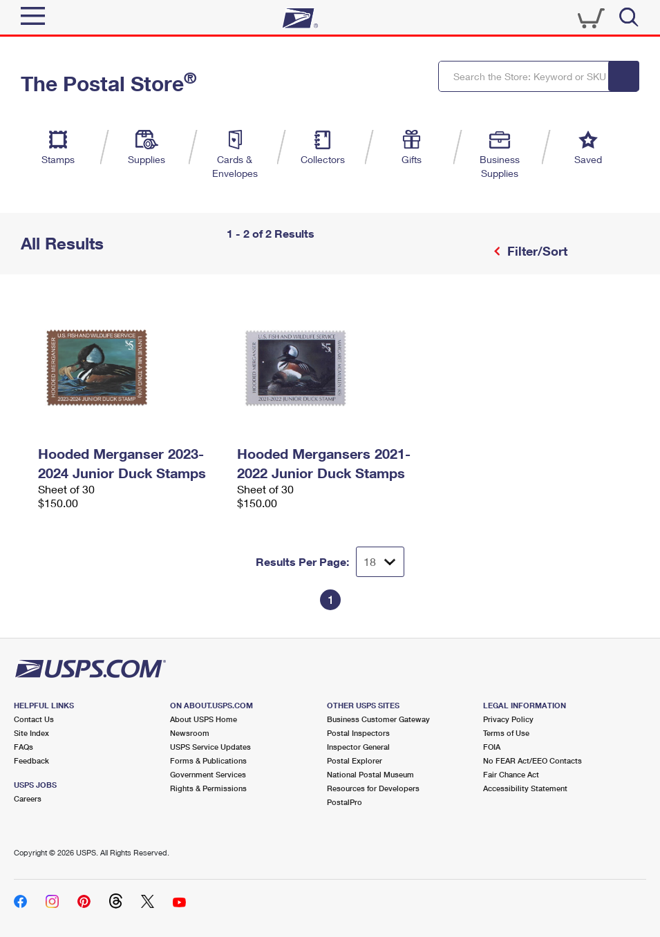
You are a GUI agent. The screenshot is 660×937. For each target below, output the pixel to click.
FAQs (23, 746)
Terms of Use (506, 732)
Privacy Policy (508, 718)
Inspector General (358, 746)
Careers (27, 798)
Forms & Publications (208, 760)
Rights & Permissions (208, 788)
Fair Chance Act (511, 774)
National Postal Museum (370, 774)
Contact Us (34, 718)
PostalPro (344, 801)
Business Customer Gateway (378, 718)
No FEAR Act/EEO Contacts (532, 760)
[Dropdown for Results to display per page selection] (380, 562)
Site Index (31, 732)
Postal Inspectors (358, 732)
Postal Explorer (354, 760)
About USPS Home (203, 718)
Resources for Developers (373, 788)
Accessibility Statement (525, 788)
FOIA (491, 746)
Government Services (208, 774)
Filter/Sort (535, 250)
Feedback (31, 760)
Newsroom (189, 732)
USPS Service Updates (210, 746)
